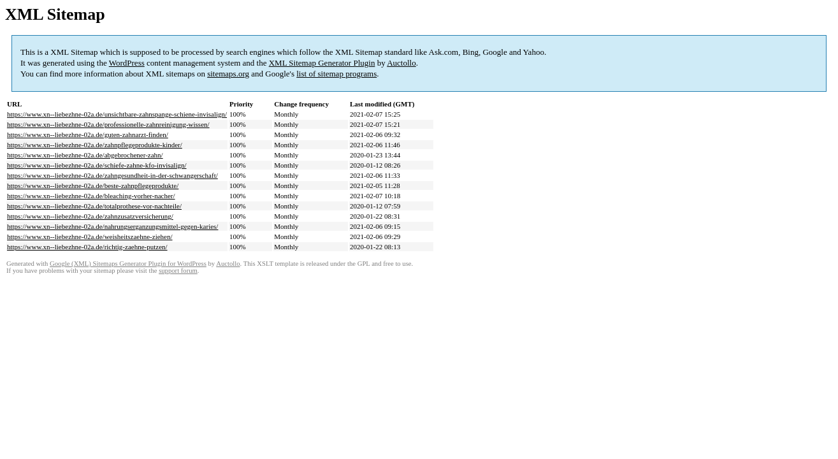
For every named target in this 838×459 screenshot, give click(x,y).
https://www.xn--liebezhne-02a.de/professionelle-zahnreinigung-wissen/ (108, 124)
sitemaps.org (228, 73)
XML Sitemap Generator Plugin (322, 63)
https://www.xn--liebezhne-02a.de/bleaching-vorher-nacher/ (91, 196)
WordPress (127, 63)
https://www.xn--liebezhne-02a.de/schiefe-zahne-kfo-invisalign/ (97, 165)
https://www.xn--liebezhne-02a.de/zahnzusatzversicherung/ (90, 216)
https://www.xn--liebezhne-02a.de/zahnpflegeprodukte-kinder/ (94, 145)
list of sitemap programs (336, 73)
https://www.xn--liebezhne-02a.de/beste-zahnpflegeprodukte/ (92, 185)
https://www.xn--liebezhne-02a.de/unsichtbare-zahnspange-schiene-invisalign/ (117, 114)
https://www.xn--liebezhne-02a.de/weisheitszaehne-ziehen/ (90, 236)
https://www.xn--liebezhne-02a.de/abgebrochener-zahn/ (85, 155)
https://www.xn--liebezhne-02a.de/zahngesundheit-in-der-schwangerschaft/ (112, 175)
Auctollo (401, 63)
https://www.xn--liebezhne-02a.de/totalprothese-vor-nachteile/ (94, 206)
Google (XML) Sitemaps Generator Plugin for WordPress (128, 263)
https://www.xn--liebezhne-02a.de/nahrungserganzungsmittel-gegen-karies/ (112, 226)
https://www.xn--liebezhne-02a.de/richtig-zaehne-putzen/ (87, 247)
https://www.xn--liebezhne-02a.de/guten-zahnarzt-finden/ (87, 134)
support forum (178, 270)
